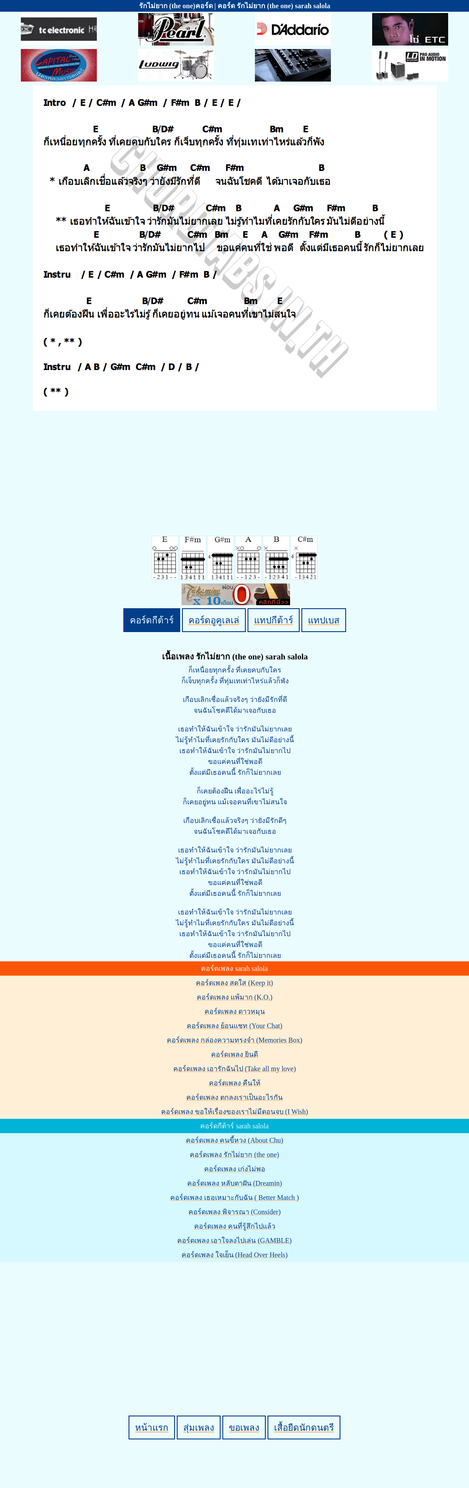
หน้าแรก (151, 1427)
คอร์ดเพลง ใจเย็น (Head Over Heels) (235, 1255)
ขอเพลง (244, 1427)
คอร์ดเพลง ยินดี (234, 1054)
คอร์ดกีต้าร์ (152, 620)
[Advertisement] (235, 1324)
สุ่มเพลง (198, 1427)
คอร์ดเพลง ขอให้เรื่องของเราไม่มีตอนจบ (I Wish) (234, 1111)
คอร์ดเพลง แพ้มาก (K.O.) (235, 997)
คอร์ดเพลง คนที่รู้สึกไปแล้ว (234, 1226)
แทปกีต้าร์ (273, 620)
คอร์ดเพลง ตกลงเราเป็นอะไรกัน (234, 1097)
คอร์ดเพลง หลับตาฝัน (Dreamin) (234, 1183)
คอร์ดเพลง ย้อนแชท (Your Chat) (234, 1025)
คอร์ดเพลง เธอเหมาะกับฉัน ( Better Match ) (234, 1197)
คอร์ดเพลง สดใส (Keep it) (234, 983)
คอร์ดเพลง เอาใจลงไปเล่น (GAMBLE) (234, 1240)
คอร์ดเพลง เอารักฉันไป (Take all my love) (234, 1068)
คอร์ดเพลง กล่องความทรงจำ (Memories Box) (234, 1040)
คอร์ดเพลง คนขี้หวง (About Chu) (234, 1140)
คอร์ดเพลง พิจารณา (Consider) (234, 1212)
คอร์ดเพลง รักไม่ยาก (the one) (234, 1154)
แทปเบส (324, 620)
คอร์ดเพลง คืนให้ (235, 1083)
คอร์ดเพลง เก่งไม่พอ (234, 1169)
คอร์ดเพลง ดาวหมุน (235, 1011)
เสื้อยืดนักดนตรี (304, 1427)
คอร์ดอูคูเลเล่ (213, 620)
